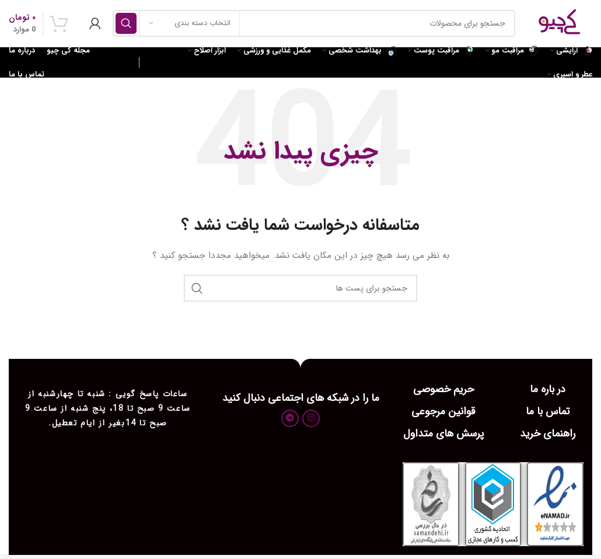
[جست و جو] (314, 23)
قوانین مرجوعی (443, 411)
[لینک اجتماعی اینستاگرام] (311, 418)
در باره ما (547, 389)
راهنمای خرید (547, 433)
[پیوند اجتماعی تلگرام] (290, 418)
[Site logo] (559, 22)
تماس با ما (547, 411)
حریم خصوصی (443, 389)
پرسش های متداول (443, 433)
